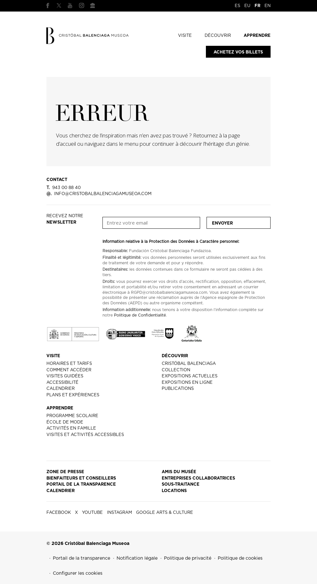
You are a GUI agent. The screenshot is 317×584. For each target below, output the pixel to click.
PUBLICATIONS (178, 389)
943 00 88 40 (63, 188)
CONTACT (56, 180)
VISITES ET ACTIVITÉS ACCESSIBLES (85, 435)
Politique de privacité (187, 558)
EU (247, 6)
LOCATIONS (174, 491)
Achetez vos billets (238, 52)
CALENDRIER (60, 389)
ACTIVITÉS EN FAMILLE (71, 428)
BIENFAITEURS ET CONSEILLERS (81, 478)
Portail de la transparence (81, 558)
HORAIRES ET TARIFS (69, 364)
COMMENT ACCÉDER (68, 370)
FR (257, 6)
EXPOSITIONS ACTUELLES (189, 376)
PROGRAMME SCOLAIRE (72, 416)
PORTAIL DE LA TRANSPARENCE (81, 484)
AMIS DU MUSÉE (179, 472)
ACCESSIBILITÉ (62, 383)
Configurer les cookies (77, 573)
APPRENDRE (257, 36)
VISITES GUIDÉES (64, 376)
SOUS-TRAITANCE (180, 484)
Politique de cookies (240, 558)
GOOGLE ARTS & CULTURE (92, 5)
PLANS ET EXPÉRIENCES (72, 395)
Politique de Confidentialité (140, 315)
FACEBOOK (47, 5)
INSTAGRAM (81, 5)
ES (237, 6)
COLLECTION (176, 370)
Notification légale (137, 558)
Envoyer (222, 223)
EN (267, 6)
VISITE (185, 36)
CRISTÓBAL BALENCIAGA (189, 364)
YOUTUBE (70, 5)
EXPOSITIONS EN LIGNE (187, 383)
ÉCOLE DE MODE (64, 422)
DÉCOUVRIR (218, 36)
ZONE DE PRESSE (65, 472)
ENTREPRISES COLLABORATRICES (198, 478)
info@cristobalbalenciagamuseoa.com (98, 194)
